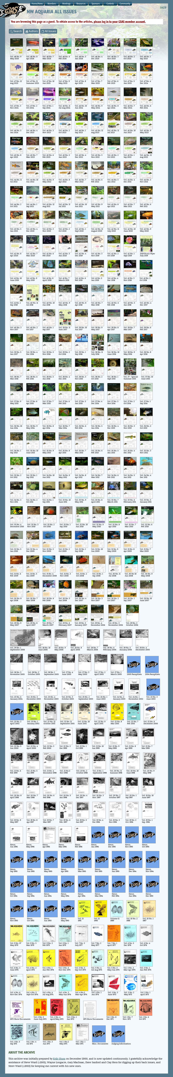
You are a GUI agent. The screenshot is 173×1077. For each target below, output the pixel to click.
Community (125, 3)
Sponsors (96, 3)
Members (52, 3)
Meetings (66, 3)
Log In (163, 7)
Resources (80, 3)
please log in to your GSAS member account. (120, 21)
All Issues (48, 31)
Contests (110, 3)
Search (16, 31)
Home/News (37, 3)
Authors (31, 31)
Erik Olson (59, 1058)
